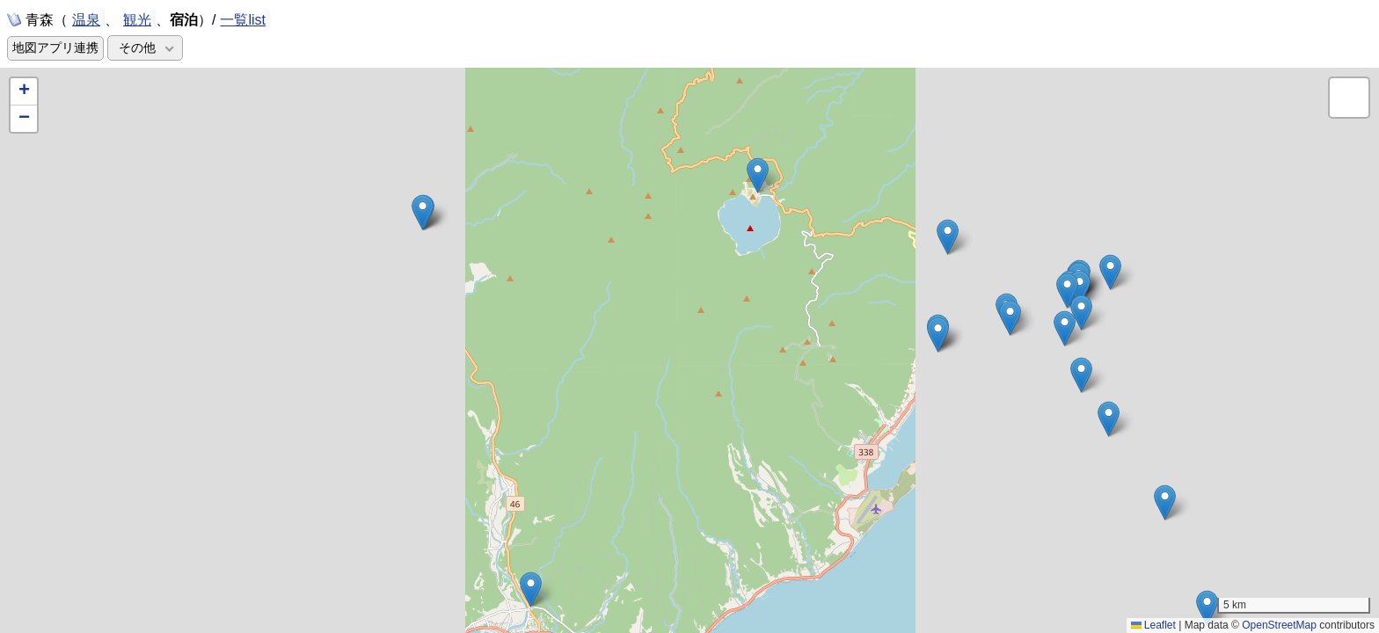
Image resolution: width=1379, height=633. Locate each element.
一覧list (243, 19)
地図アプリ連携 (55, 48)
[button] (1010, 318)
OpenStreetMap (1279, 625)
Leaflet (1153, 625)
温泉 (86, 18)
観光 (137, 18)
